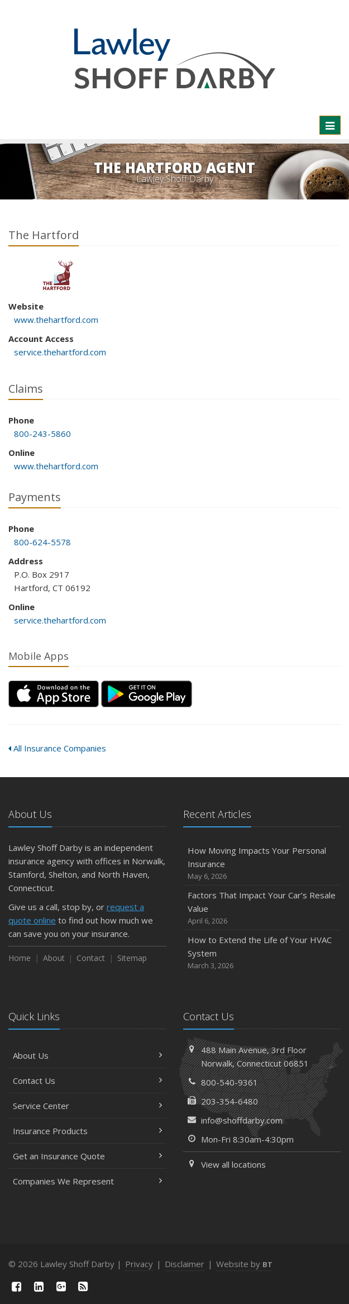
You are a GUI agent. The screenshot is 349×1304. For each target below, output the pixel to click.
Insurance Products (87, 1130)
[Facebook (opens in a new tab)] (16, 1286)
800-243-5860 (42, 433)
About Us (87, 1055)
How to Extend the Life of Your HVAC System (262, 953)
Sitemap (132, 958)
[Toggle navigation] (330, 125)
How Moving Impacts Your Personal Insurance (262, 863)
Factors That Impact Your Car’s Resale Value (262, 908)
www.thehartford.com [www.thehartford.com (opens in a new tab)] (56, 319)
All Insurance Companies (57, 748)
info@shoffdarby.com (242, 1120)
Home (19, 958)
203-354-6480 (229, 1101)
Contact (91, 958)
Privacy (139, 1263)
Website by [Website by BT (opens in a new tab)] (244, 1263)
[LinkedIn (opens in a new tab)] (39, 1286)
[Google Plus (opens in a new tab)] (61, 1286)
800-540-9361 (229, 1082)
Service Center (87, 1105)
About (54, 958)
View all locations (233, 1164)
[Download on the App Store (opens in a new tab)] (53, 693)
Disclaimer (184, 1263)
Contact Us (87, 1080)
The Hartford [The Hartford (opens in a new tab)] (58, 275)
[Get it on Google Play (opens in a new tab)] (146, 693)
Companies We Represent (87, 1181)
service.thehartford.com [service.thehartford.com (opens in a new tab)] (60, 352)
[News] (83, 1286)
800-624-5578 (42, 542)
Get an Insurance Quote (87, 1156)
